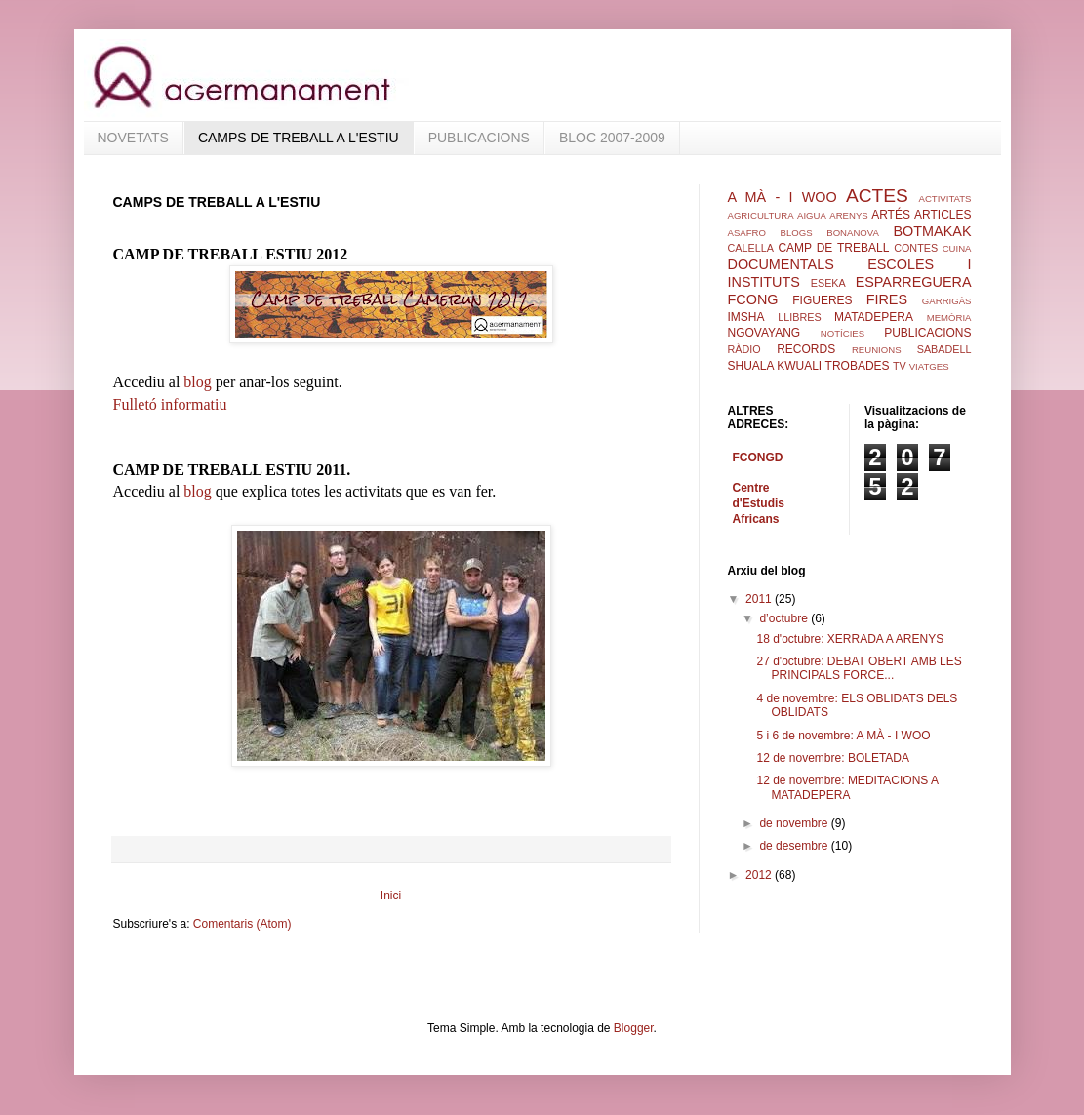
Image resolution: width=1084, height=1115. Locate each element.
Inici (391, 895)
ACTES (877, 195)
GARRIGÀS (947, 301)
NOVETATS (133, 137)
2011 (760, 599)
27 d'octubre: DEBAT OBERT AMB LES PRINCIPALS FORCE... (858, 668)
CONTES (916, 248)
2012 (760, 875)
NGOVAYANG (764, 332)
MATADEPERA (873, 317)
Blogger (634, 1028)
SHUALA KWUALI (775, 366)
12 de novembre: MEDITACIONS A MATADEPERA (847, 787)
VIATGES (929, 366)
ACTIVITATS (944, 198)
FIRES (886, 299)
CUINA (957, 248)
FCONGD (758, 457)
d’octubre (785, 618)
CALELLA (751, 248)
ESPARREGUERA (914, 282)
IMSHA (746, 317)
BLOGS (797, 232)
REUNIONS (877, 349)
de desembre (794, 846)
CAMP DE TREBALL (833, 248)
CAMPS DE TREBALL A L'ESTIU (298, 137)
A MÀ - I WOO (782, 197)
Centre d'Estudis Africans (759, 503)
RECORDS (806, 349)
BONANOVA (852, 232)
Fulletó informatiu (170, 404)
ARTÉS (890, 214)
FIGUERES (822, 300)
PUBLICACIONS (479, 137)
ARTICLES (942, 214)
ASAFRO (747, 232)
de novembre (794, 823)
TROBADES (857, 366)
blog (199, 382)
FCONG (753, 299)
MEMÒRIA (949, 317)
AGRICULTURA (761, 215)
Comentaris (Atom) (242, 924)
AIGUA (811, 215)
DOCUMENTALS (781, 264)
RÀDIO (744, 349)
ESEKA (828, 283)
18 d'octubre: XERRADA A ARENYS (849, 639)
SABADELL (944, 349)
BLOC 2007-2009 (612, 137)
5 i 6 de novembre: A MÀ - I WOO (843, 735)
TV (899, 366)
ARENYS (848, 215)
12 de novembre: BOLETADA (832, 758)
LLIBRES (799, 317)
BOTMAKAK (933, 231)
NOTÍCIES (842, 333)
